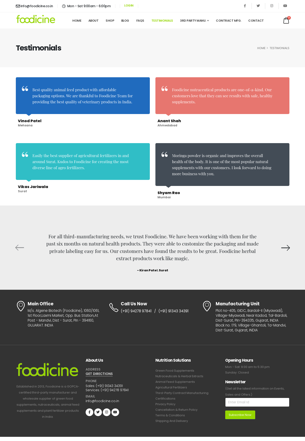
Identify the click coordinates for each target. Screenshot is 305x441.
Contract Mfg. (228, 20)
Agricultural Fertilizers (171, 387)
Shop (110, 20)
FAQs (140, 20)
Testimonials (162, 20)
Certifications (165, 399)
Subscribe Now (240, 415)
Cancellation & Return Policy (176, 410)
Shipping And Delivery (171, 421)
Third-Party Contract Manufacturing (181, 393)
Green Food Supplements (174, 371)
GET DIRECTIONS (99, 373)
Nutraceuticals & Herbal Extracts (179, 376)
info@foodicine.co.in (34, 6)
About (93, 20)
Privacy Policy (165, 404)
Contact (256, 20)
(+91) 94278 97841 (136, 311)
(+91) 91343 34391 (173, 311)
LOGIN (129, 5)
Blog (125, 20)
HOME (261, 48)
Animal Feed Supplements (175, 382)
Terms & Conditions (170, 415)
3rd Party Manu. (193, 20)
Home (76, 20)
